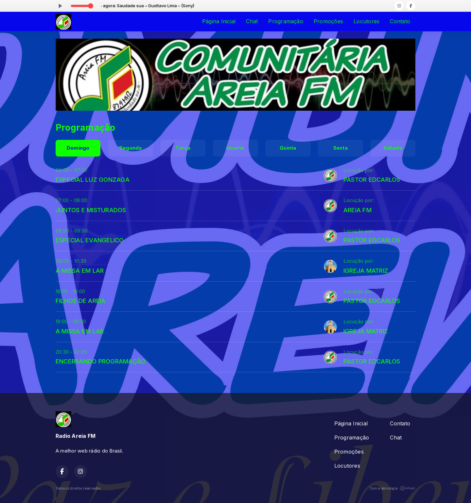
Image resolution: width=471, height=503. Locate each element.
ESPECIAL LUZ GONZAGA (93, 179)
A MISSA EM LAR (80, 270)
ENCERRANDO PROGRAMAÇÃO (100, 361)
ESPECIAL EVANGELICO (90, 240)
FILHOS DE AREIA (81, 300)
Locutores (366, 21)
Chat (252, 21)
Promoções (328, 21)
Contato (400, 21)
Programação (285, 21)
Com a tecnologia (392, 488)
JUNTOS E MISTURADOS (91, 210)
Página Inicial (219, 21)
